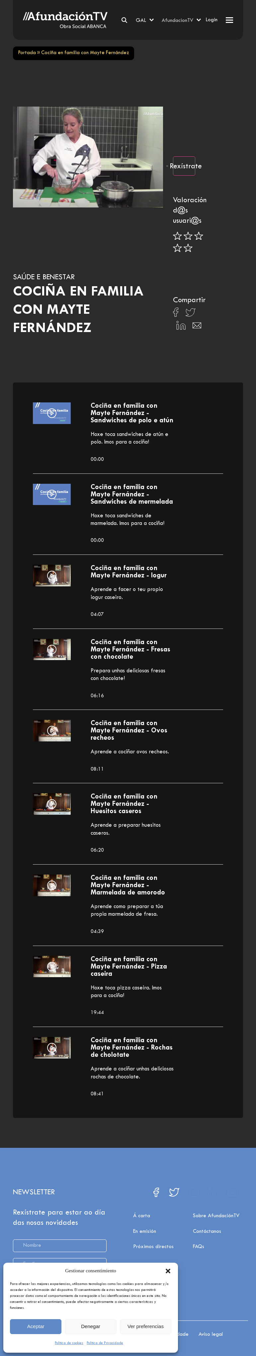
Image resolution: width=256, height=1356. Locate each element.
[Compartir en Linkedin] (181, 327)
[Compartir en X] (190, 314)
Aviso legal (211, 1332)
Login (211, 20)
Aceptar (35, 1326)
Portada (27, 53)
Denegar (90, 1326)
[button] (168, 1271)
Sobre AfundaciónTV (216, 1224)
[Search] (124, 20)
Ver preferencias (146, 1326)
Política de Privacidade (105, 1343)
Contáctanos (207, 1239)
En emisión (144, 1239)
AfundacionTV (177, 20)
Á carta (141, 1224)
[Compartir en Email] (197, 327)
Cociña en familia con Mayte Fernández (78, 310)
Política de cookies (69, 1343)
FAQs (198, 1254)
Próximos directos (153, 1254)
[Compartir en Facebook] (176, 314)
